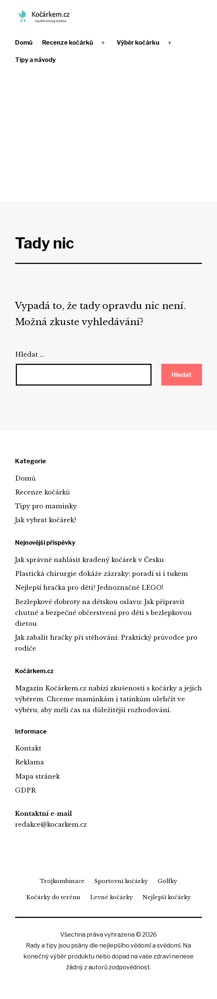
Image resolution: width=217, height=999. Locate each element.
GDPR (25, 790)
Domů (23, 42)
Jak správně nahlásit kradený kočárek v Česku (89, 560)
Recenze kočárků (67, 42)
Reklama (29, 762)
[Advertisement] (108, 135)
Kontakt (28, 748)
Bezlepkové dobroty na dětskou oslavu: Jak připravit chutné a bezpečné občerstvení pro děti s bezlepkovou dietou (103, 612)
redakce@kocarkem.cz (51, 824)
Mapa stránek (37, 776)
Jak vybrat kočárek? (45, 520)
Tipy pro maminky (46, 506)
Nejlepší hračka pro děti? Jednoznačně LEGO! (89, 587)
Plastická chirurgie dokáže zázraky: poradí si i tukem (101, 573)
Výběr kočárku (138, 42)
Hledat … (29, 354)
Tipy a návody (35, 59)
